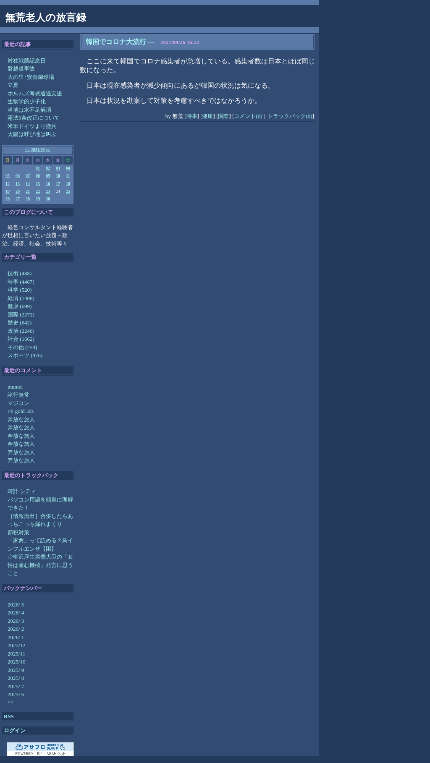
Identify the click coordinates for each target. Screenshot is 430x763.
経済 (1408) (21, 298)
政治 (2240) (21, 331)
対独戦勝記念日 (27, 60)
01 (38, 168)
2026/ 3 (16, 621)
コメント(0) (248, 116)
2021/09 (38, 149)
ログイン (15, 730)
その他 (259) (22, 347)
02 (48, 168)
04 (68, 168)
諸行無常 (18, 395)
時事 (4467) (21, 282)
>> (48, 149)
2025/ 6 (16, 694)
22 (38, 191)
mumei (15, 387)
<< (27, 149)
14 (28, 183)
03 (58, 168)
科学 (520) (19, 290)
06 (18, 175)
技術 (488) (19, 273)
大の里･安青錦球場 (31, 77)
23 (48, 191)
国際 (223, 116)
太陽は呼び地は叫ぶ (32, 134)
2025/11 (16, 654)
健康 (207, 116)
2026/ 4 (16, 612)
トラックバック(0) (289, 116)
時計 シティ (22, 491)
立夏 (13, 85)
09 (48, 175)
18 (68, 183)
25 (68, 191)
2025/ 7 (16, 686)
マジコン (18, 403)
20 (18, 191)
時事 (191, 116)
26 (7, 198)
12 (7, 183)
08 (38, 175)
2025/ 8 (16, 678)
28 (28, 198)
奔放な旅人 (21, 419)
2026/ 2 (16, 629)
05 (7, 175)
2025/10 (17, 661)
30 (48, 198)
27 (18, 198)
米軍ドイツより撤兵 (32, 126)
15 (38, 183)
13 (18, 183)
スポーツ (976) (25, 355)
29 (38, 198)
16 (48, 183)
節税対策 (18, 532)
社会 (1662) (21, 339)
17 (58, 183)
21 (28, 191)
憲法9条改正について (34, 118)
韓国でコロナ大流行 (116, 41)
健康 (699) (19, 306)
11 (68, 175)
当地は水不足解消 (29, 110)
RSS (9, 716)
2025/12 (17, 645)
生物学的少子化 (27, 101)
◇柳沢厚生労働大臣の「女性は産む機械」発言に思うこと (40, 565)
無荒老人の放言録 (45, 17)
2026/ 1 (16, 637)
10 (58, 175)
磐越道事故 (21, 68)
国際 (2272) (21, 314)
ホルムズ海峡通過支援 (35, 93)
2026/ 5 (16, 604)
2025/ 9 (16, 670)
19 (7, 191)
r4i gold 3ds (21, 411)
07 (28, 175)
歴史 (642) (19, 322)
